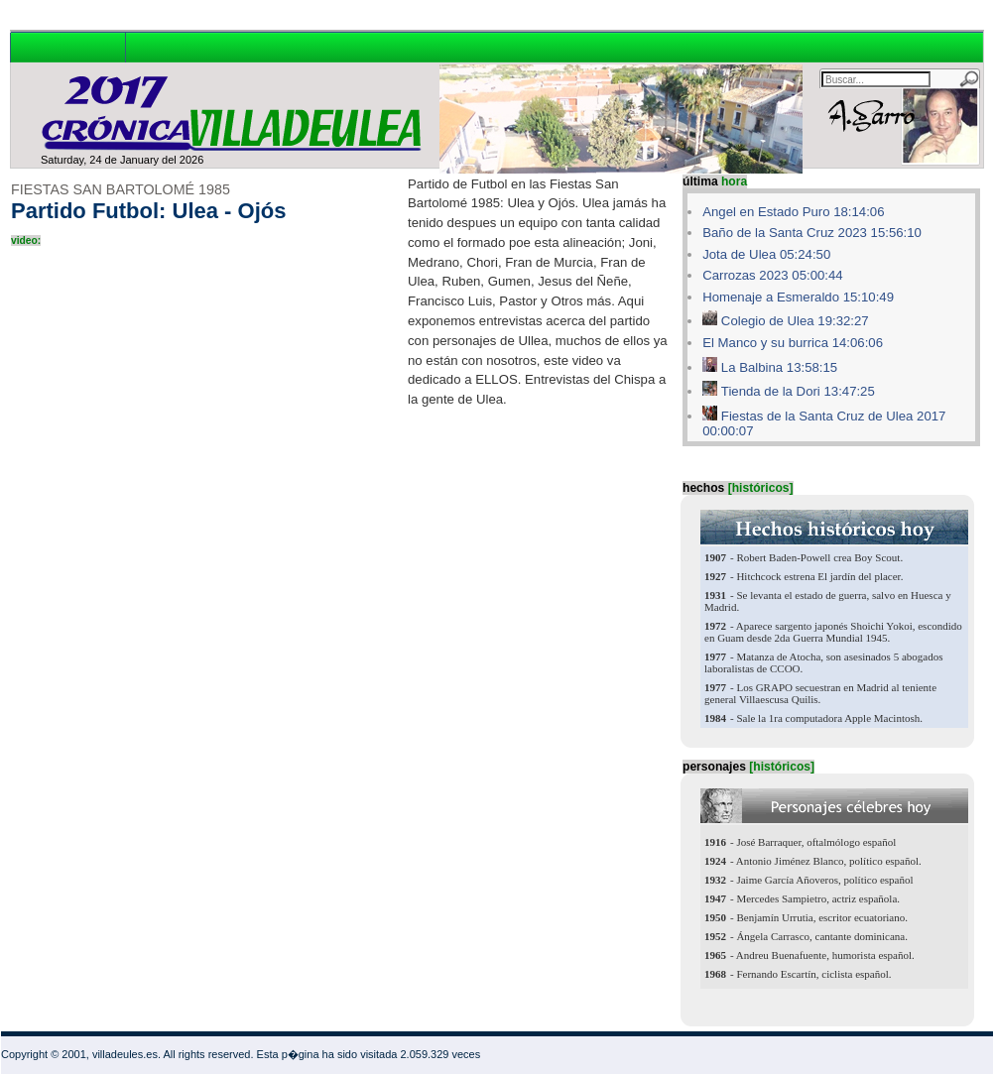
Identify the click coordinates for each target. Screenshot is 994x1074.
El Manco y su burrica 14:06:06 (792, 342)
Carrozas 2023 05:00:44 (772, 275)
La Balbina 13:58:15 (779, 367)
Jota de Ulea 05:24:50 (766, 254)
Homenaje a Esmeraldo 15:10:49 (798, 297)
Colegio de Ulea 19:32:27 (795, 320)
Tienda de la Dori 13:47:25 (798, 391)
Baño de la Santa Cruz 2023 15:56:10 (812, 232)
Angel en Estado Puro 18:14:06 (793, 211)
